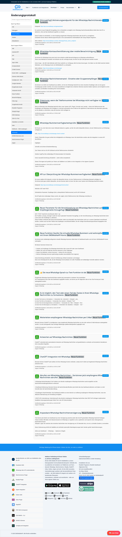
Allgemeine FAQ (83, 467)
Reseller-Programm (17, 108)
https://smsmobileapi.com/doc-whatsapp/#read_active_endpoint (59, 40)
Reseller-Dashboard (95, 465)
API (13, 55)
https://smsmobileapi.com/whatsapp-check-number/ (51, 133)
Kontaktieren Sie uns (84, 463)
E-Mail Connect (16, 69)
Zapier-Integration (20, 489)
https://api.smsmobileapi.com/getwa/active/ (52, 26)
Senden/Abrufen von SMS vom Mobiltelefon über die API (28, 459)
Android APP (15, 52)
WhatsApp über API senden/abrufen (25, 470)
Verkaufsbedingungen (84, 456)
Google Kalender (16, 83)
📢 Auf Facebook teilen (86, 478)
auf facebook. (65, 493)
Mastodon (57, 496)
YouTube (61, 499)
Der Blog (81, 471)
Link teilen (105, 20)
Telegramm (49, 499)
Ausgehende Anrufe (17, 104)
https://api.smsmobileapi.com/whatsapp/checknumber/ (55, 185)
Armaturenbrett (103, 7)
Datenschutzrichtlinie (84, 458)
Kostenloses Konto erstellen (102, 1)
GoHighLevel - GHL (17, 80)
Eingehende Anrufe (17, 87)
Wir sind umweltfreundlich (85, 469)
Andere (14, 37)
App (13, 59)
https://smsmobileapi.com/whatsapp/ (52, 68)
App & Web (15, 62)
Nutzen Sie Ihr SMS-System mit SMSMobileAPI (91, 475)
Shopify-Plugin (16, 111)
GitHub (69, 499)
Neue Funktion (16, 34)
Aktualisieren (15, 41)
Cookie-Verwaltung (96, 458)
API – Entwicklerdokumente (86, 473)
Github (86, 471)
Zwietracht (55, 493)
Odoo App (14, 101)
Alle (13, 27)
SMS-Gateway (16, 115)
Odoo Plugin (19, 499)
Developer (54, 7)
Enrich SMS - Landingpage (19, 73)
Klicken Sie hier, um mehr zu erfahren (72, 447)
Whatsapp (14, 132)
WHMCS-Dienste (20, 520)
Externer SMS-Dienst (17, 76)
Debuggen (15, 30)
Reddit (65, 496)
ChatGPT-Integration (21, 484)
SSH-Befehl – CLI (20, 515)
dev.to (48, 493)
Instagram (49, 496)
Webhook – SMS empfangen (19, 129)
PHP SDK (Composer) (21, 510)
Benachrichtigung (16, 97)
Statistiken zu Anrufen (17, 122)
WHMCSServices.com (18, 136)
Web (13, 125)
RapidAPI (18, 504)
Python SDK (19, 494)
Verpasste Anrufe (16, 90)
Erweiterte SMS (20, 465)
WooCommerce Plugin (18, 139)
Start (27, 7)
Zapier (13, 143)
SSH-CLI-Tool (15, 118)
